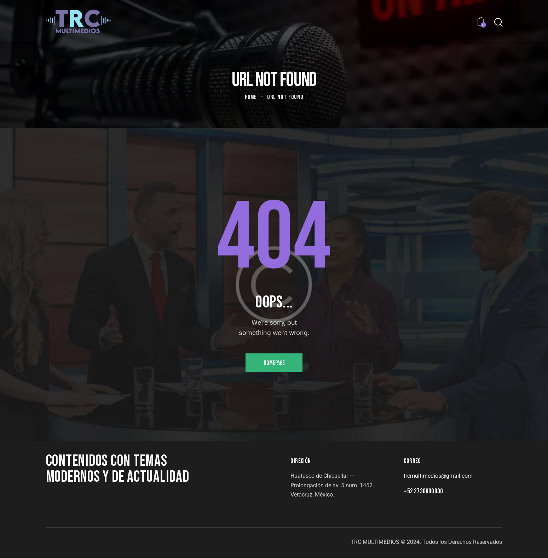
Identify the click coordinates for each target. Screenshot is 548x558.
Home (250, 97)
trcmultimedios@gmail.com (438, 477)
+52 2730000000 (423, 492)
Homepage (274, 363)
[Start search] (498, 22)
